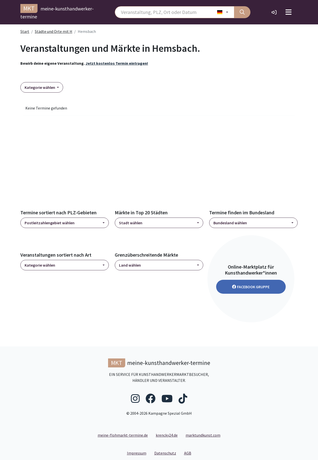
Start (24, 31)
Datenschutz (167, 453)
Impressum (138, 453)
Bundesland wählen (230, 222)
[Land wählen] (222, 12)
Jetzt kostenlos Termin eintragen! (116, 63)
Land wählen (130, 265)
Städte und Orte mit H (53, 31)
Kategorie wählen (40, 87)
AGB (189, 453)
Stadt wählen (130, 222)
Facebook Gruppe (251, 286)
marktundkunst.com (203, 435)
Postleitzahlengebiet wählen (50, 222)
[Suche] (242, 12)
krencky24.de (167, 435)
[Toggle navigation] (288, 12)
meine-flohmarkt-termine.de (123, 435)
